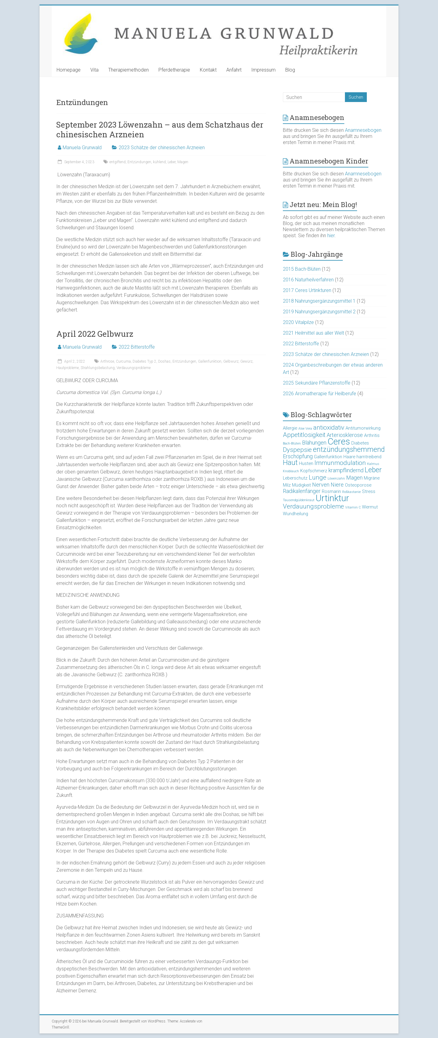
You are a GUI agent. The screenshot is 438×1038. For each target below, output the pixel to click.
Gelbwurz (230, 361)
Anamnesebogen (363, 130)
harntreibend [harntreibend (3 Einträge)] (368, 456)
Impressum (263, 70)
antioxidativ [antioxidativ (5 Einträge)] (328, 427)
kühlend (159, 162)
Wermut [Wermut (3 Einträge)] (370, 507)
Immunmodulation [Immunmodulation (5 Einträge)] (340, 462)
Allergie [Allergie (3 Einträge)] (290, 428)
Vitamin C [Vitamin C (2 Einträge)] (353, 507)
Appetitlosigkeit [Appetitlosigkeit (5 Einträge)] (304, 434)
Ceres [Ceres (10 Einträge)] (339, 441)
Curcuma (123, 361)
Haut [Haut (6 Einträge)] (290, 463)
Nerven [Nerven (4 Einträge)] (320, 484)
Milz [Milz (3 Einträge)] (287, 485)
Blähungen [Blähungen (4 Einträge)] (314, 442)
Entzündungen (139, 162)
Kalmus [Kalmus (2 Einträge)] (373, 464)
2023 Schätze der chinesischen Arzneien (162, 147)
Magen (182, 162)
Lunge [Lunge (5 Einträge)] (317, 477)
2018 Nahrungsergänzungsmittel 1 (319, 301)
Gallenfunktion (209, 361)
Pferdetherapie (174, 70)
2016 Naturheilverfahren (308, 280)
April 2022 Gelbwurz (94, 334)
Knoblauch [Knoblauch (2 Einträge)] (291, 471)
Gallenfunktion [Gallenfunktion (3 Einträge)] (328, 456)
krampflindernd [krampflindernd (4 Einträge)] (345, 470)
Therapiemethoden (128, 70)
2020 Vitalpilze (298, 322)
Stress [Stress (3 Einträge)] (368, 491)
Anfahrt (234, 70)
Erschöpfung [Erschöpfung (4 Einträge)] (298, 456)
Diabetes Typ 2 (144, 361)
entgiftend (117, 162)
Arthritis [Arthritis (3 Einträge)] (372, 435)
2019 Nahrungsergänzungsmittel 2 (319, 312)
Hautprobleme (67, 368)
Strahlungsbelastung (98, 368)
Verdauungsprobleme (133, 368)
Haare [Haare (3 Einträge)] (349, 456)
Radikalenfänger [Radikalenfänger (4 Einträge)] (302, 491)
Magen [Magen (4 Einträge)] (354, 477)
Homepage (69, 70)
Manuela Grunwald (82, 147)
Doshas (164, 361)
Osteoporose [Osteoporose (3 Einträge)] (358, 485)
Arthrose (107, 361)
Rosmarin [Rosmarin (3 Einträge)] (331, 491)
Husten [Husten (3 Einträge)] (306, 463)
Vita (94, 70)
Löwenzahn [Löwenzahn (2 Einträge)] (336, 478)
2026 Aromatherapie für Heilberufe (319, 393)
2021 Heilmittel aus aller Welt (313, 333)
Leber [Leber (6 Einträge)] (373, 470)
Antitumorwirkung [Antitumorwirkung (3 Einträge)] (363, 428)
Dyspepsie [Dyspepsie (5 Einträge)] (297, 449)
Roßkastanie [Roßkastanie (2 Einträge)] (351, 492)
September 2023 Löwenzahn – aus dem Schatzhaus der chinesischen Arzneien (159, 129)
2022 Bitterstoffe (137, 347)
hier (331, 235)
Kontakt (208, 70)
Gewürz (246, 361)
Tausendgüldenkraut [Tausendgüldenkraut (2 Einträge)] (299, 500)
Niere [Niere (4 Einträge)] (337, 484)
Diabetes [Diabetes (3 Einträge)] (360, 443)
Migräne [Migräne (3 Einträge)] (372, 478)
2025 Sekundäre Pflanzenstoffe (316, 383)
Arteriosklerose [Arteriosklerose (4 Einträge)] (345, 435)
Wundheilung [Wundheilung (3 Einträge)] (295, 513)
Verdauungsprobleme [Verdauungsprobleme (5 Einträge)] (313, 506)
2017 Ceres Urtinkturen (307, 290)
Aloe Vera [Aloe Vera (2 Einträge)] (305, 429)
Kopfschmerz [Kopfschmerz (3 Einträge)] (313, 470)
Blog (290, 70)
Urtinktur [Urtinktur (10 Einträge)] (332, 498)
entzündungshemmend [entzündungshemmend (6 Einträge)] (349, 449)
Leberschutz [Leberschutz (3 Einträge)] (295, 478)
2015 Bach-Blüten (302, 269)
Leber (172, 162)
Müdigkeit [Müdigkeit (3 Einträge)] (301, 485)
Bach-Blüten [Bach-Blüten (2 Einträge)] (292, 443)
